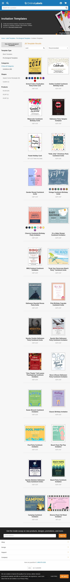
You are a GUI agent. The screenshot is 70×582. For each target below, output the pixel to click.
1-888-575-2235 (41, 562)
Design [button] (3, 547)
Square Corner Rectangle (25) (11, 78)
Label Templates (10, 38)
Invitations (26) (7, 69)
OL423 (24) (6, 90)
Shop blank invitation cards (15, 27)
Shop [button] (3, 542)
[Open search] (66, 8)
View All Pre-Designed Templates (12, 44)
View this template (64, 33)
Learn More (54, 576)
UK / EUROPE (37, 568)
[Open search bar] (7, 3)
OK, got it (64, 576)
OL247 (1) (6, 94)
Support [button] (3, 552)
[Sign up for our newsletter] (30, 535)
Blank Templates (7, 54)
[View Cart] (65, 3)
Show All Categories (7, 66)
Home (3, 38)
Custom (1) (6, 81)
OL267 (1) (6, 98)
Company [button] (4, 557)
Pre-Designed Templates (23, 38)
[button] (3, 3)
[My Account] (61, 3)
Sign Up (62, 535)
